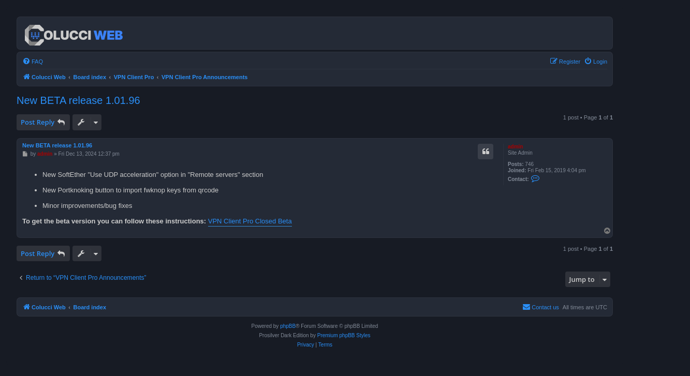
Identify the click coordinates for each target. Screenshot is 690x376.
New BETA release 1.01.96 (78, 100)
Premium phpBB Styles (344, 335)
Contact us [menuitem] (540, 306)
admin (515, 146)
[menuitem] (32, 61)
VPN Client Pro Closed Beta (250, 221)
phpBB (288, 326)
